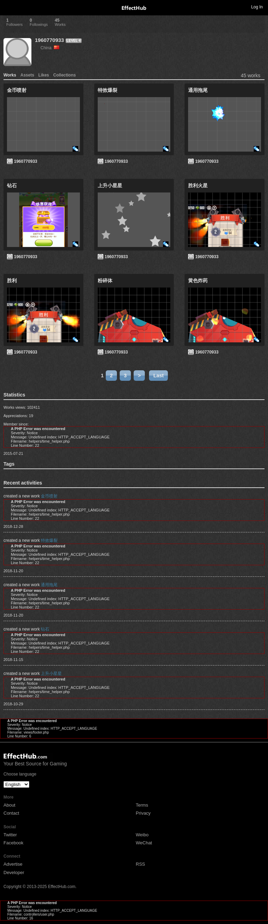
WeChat (144, 842)
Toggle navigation (8, 6)
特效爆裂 (49, 540)
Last (158, 375)
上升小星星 (51, 673)
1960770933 (49, 40)
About (9, 805)
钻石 (45, 629)
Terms (142, 805)
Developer (13, 872)
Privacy (143, 813)
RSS (140, 864)
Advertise (12, 864)
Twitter (10, 834)
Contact (11, 813)
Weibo (142, 834)
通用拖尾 (49, 584)
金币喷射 (49, 496)
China (49, 47)
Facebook (13, 842)
